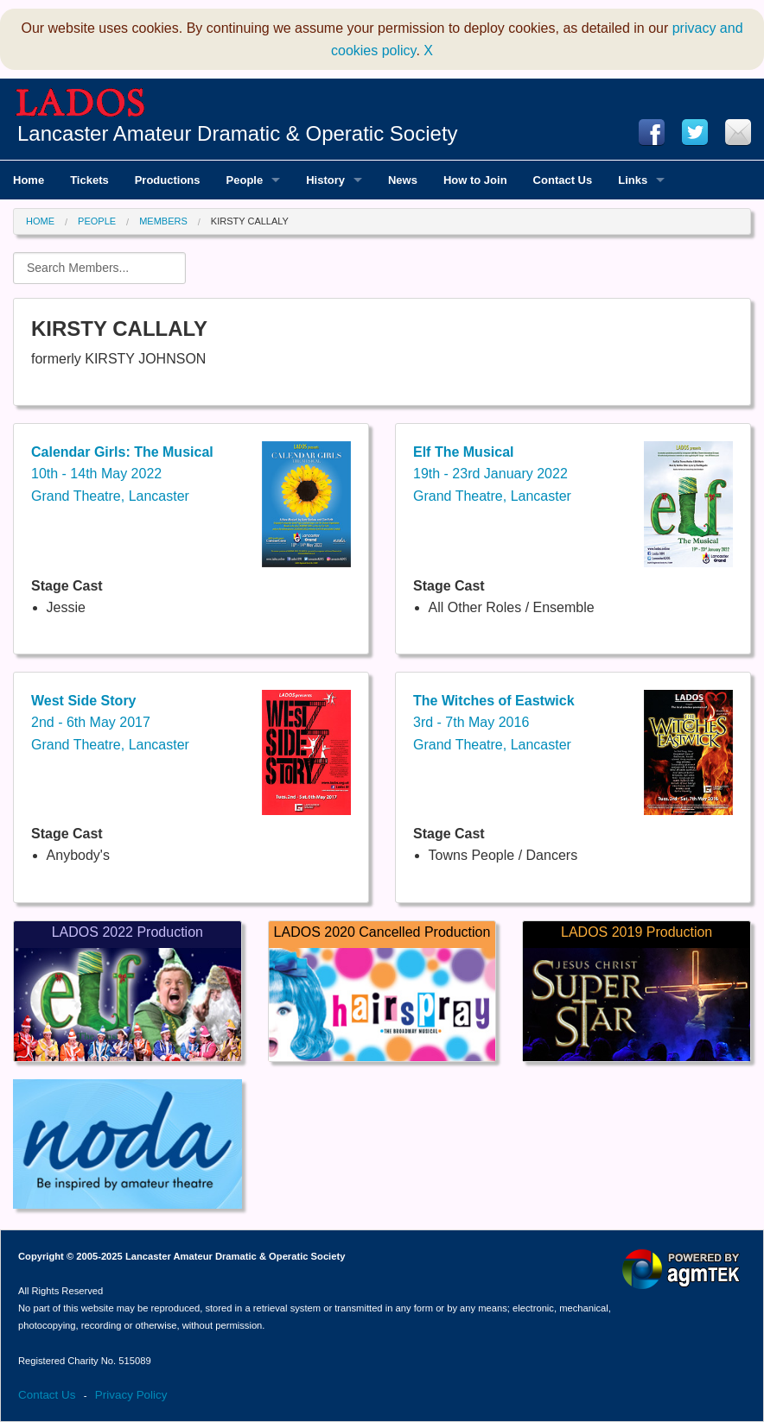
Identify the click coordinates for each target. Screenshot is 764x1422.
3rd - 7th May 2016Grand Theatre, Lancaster (494, 722)
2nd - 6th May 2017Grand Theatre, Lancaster (110, 722)
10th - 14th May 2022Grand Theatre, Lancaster (122, 474)
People (97, 221)
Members (163, 221)
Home (40, 221)
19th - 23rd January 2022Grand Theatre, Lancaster (492, 474)
